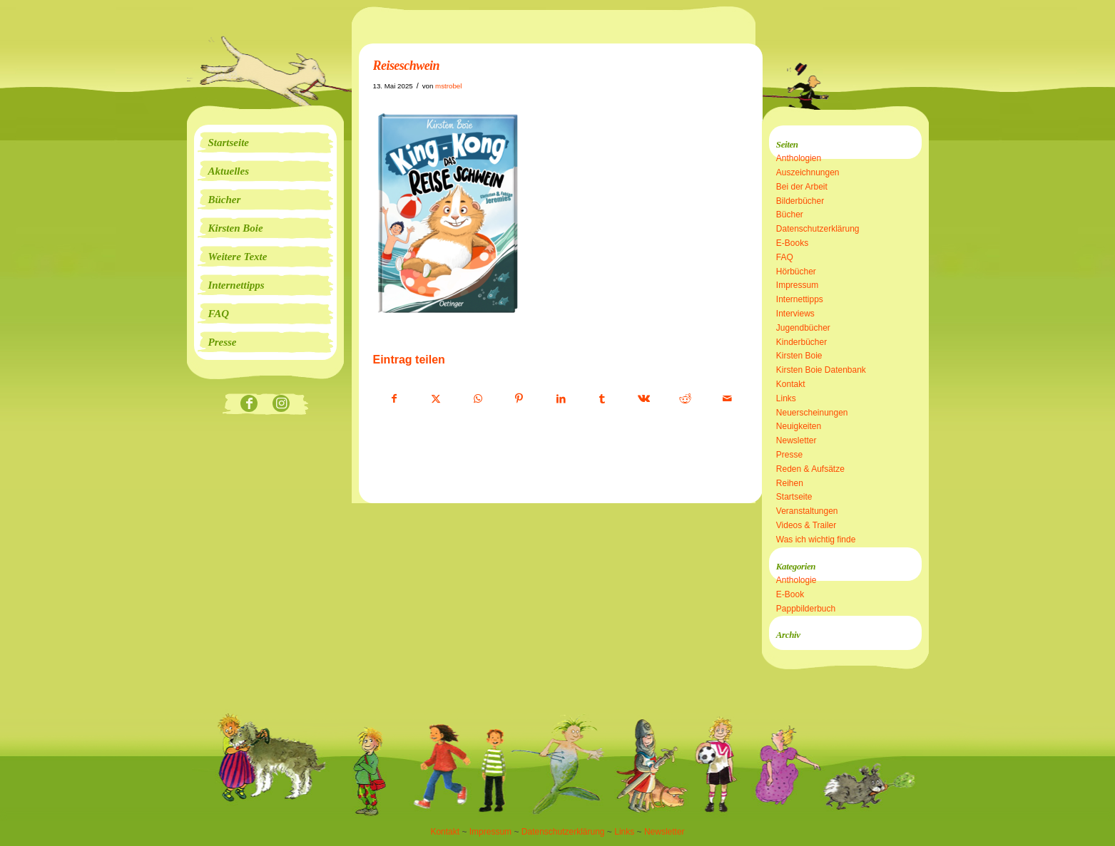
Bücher (789, 215)
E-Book (790, 594)
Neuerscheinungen (812, 413)
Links (786, 398)
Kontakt (790, 384)
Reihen (789, 483)
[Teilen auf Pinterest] (519, 399)
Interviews (795, 314)
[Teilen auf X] (436, 399)
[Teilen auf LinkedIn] (561, 399)
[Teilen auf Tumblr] (602, 399)
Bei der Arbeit (802, 187)
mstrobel (448, 86)
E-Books (792, 243)
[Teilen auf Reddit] (685, 399)
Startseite (794, 497)
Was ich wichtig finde (816, 540)
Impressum (797, 285)
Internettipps (799, 299)
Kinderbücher (801, 342)
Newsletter (796, 440)
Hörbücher (796, 272)
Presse (789, 455)
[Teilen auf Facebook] (394, 399)
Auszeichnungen (808, 172)
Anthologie (796, 580)
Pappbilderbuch (805, 609)
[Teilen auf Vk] (643, 399)
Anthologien (798, 158)
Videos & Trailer (806, 525)
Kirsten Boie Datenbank (821, 370)
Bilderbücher (800, 201)
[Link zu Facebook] (249, 404)
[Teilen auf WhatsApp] (477, 399)
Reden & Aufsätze (810, 469)
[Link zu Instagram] (281, 404)
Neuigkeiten (798, 426)
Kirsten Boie (799, 356)
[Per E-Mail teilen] (727, 399)
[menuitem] (265, 142)
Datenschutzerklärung (818, 229)
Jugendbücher (803, 328)
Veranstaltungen (807, 511)
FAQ (784, 257)
